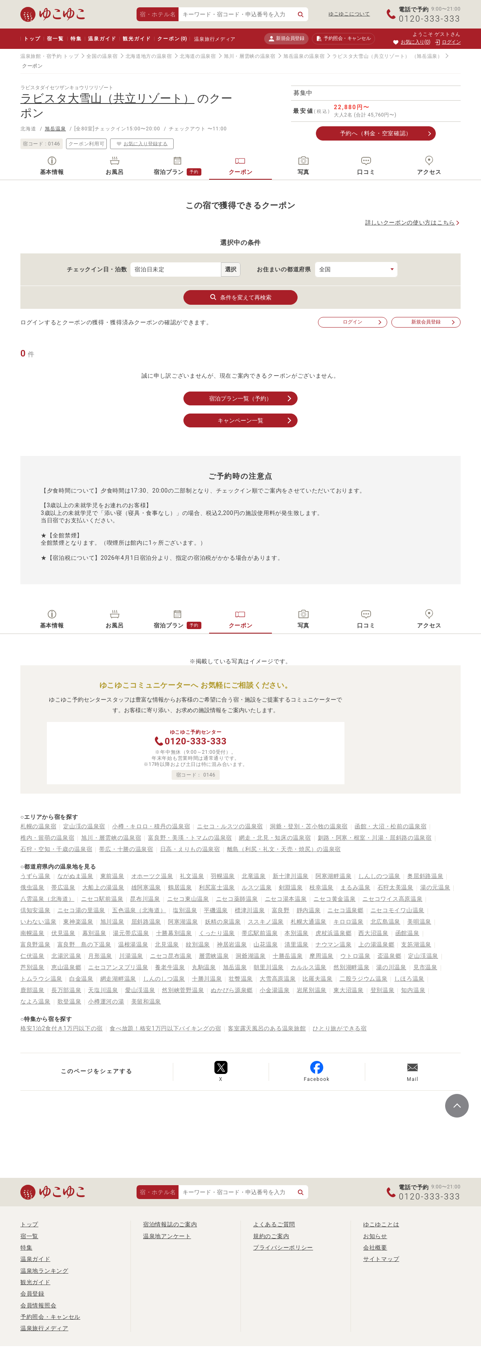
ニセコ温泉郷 (345, 910)
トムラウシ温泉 (41, 978)
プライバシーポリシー (283, 1247)
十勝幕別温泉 (174, 933)
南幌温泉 (32, 933)
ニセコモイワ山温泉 (397, 910)
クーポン (172, 39)
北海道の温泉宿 (198, 56)
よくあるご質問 (274, 1224)
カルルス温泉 (309, 967)
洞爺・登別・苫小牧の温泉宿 (309, 826)
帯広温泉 (63, 887)
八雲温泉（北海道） (47, 899)
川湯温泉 (131, 956)
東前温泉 (112, 876)
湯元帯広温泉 (131, 933)
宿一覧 (55, 39)
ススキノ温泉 (266, 921)
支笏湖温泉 (416, 944)
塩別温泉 (185, 910)
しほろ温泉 (409, 978)
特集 (76, 39)
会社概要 (375, 1247)
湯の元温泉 (435, 887)
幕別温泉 (94, 933)
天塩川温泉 (103, 990)
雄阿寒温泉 (146, 887)
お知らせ (375, 1236)
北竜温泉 (254, 876)
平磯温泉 (216, 910)
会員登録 (32, 1293)
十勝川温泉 (207, 978)
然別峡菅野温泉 (183, 990)
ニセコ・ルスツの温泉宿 (230, 826)
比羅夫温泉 (317, 978)
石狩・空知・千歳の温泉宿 (56, 849)
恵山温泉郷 (66, 967)
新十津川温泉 (291, 876)
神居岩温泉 (232, 944)
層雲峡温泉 (214, 956)
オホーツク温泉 (152, 876)
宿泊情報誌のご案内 (170, 1224)
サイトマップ (381, 1259)
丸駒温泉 (204, 967)
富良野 (281, 910)
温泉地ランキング (44, 1270)
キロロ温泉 (348, 921)
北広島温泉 (386, 921)
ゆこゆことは (381, 1224)
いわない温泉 (38, 921)
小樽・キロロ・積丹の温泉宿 (151, 826)
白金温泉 (81, 978)
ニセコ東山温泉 (188, 899)
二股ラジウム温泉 (364, 978)
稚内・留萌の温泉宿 (47, 837)
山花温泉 (266, 944)
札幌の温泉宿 (38, 826)
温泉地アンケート (167, 1236)
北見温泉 (167, 944)
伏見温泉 (63, 933)
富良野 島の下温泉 (84, 944)
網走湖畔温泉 (118, 978)
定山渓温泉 (423, 956)
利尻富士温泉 (217, 887)
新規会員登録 (286, 38)
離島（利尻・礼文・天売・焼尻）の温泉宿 (284, 849)
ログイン (363, 322)
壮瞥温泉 (241, 978)
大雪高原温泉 (278, 978)
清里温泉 (297, 944)
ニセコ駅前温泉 (102, 899)
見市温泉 (425, 967)
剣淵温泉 (291, 887)
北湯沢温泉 (66, 956)
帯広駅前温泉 (260, 933)
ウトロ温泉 (355, 956)
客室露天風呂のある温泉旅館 (267, 1028)
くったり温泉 (217, 933)
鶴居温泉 (180, 887)
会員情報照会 (38, 1305)
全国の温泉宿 (101, 56)
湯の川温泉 (391, 967)
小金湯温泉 (275, 990)
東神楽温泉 (78, 921)
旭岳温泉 (55, 129)
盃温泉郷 (389, 956)
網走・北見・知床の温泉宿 (275, 837)
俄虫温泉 (32, 887)
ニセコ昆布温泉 (171, 956)
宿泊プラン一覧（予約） (251, 398)
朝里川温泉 (269, 967)
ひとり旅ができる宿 (339, 1028)
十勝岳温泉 (288, 956)
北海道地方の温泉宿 (149, 56)
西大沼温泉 (373, 933)
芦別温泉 (32, 967)
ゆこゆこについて (349, 14)
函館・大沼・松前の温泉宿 (390, 826)
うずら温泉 (35, 876)
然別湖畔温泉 (351, 967)
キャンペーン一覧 (255, 420)
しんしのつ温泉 (379, 876)
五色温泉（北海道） (139, 910)
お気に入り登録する (142, 143)
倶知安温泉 (35, 910)
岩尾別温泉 (312, 990)
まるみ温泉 (355, 887)
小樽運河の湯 (106, 1001)
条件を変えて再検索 (240, 297)
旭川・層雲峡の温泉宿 (250, 56)
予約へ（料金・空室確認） (376, 133)
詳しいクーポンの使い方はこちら (410, 222)
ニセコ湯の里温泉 (81, 910)
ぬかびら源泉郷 (232, 990)
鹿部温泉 (32, 990)
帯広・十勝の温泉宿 (126, 849)
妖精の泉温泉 (223, 921)
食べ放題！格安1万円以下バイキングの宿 (165, 1028)
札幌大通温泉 (309, 921)
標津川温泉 (250, 910)
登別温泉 (383, 990)
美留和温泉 (146, 1001)
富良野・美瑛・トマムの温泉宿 (190, 837)
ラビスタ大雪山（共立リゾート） (371, 56)
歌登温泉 (69, 1001)
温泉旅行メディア (215, 39)
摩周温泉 (321, 956)
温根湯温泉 (133, 944)
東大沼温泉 (348, 990)
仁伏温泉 (32, 956)
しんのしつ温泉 (164, 978)
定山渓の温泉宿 (84, 826)
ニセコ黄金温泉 (334, 899)
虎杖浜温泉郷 (333, 933)
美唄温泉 (419, 921)
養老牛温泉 (170, 967)
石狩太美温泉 (395, 887)
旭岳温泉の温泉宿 (304, 56)
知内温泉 (413, 990)
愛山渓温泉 (140, 990)
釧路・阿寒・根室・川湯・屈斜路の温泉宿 (375, 837)
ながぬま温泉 (75, 876)
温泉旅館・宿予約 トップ (49, 56)
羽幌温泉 (223, 876)
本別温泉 (297, 933)
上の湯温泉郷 (376, 944)
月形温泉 (100, 956)
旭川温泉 (112, 921)
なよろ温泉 (35, 1001)
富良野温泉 (35, 944)
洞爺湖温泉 (251, 956)
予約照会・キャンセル (50, 1317)
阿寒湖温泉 (183, 921)
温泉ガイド (102, 39)
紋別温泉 (198, 944)
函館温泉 (407, 933)
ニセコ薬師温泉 (237, 899)
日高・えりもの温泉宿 (190, 849)
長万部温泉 (66, 990)
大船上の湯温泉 (103, 887)
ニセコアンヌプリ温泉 (118, 967)
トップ (32, 39)
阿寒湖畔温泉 (333, 876)
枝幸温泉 (321, 887)
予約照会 (343, 38)
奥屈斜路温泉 (425, 876)
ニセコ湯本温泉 (286, 899)
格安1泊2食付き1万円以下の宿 (61, 1028)
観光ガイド (137, 39)
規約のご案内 (271, 1236)
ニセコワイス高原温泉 (392, 899)
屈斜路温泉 (146, 921)
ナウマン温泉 (333, 944)
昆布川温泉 (145, 899)
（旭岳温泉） (427, 56)
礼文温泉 (192, 876)
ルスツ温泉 (257, 887)
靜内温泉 (309, 910)
